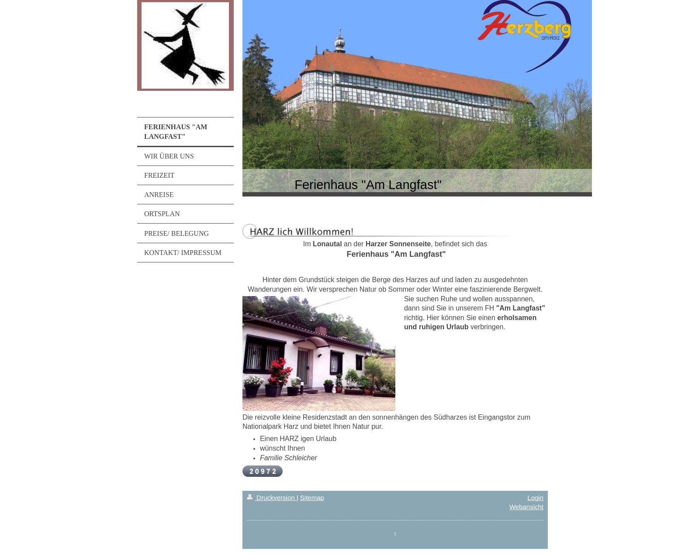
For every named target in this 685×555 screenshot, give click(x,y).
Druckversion (272, 497)
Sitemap (312, 497)
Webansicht (526, 506)
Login (535, 497)
